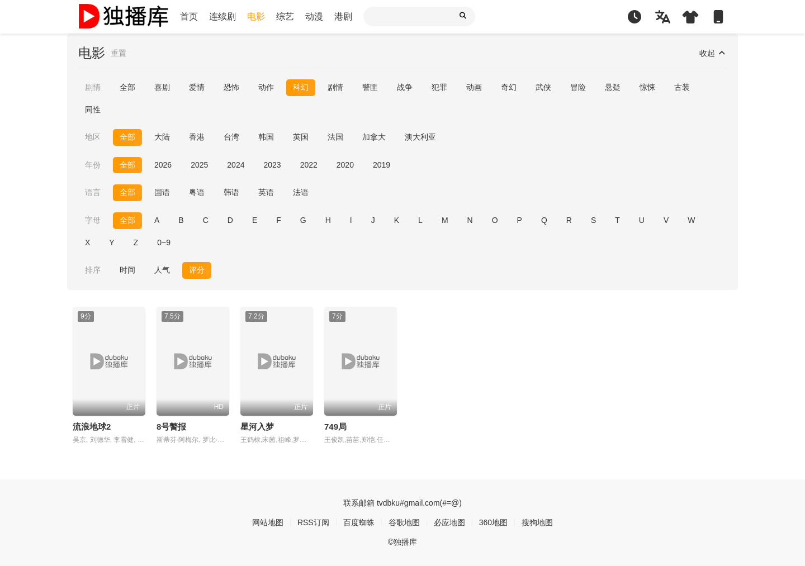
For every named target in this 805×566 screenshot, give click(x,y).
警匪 (370, 87)
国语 (162, 192)
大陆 (162, 136)
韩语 (231, 192)
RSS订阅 (313, 522)
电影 (256, 16)
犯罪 (439, 87)
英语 (266, 192)
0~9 (164, 242)
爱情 (197, 87)
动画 (474, 87)
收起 (713, 53)
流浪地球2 (92, 426)
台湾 (231, 136)
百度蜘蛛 (359, 522)
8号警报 (171, 426)
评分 (197, 269)
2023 (272, 164)
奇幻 (509, 87)
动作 (266, 87)
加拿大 (374, 136)
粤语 (197, 192)
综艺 (285, 16)
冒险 (578, 87)
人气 (162, 269)
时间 (127, 269)
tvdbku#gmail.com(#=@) (419, 502)
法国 (335, 136)
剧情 (93, 87)
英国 (301, 136)
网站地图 (267, 522)
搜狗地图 (537, 522)
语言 (93, 192)
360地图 (493, 522)
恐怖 (231, 87)
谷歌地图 (404, 522)
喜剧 (162, 87)
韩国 (266, 136)
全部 (127, 87)
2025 (199, 164)
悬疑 (613, 87)
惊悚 (647, 87)
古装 (682, 87)
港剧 (343, 16)
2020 (345, 164)
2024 (235, 164)
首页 (189, 16)
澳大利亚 (420, 136)
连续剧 (222, 16)
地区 (93, 136)
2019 (381, 164)
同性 (93, 109)
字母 (93, 220)
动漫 (314, 16)
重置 (118, 53)
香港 (197, 136)
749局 (335, 426)
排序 (93, 269)
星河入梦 (257, 426)
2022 (309, 164)
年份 (93, 164)
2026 (163, 164)
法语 (301, 192)
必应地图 (449, 522)
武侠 (543, 87)
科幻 (301, 87)
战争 (405, 87)
